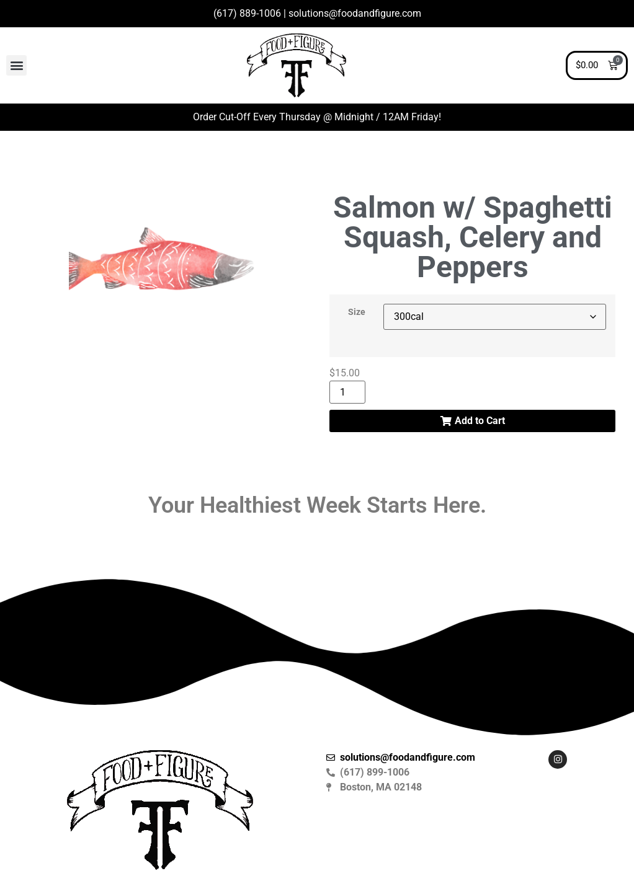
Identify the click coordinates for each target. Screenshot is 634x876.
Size (356, 312)
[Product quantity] (347, 392)
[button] (16, 65)
